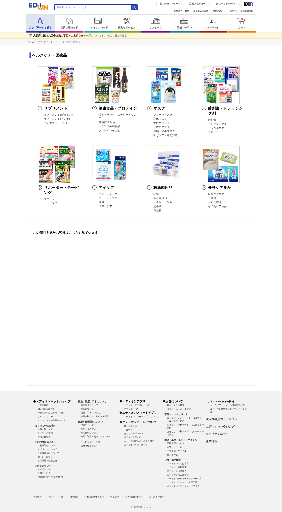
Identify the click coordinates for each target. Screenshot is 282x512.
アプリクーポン (131, 409)
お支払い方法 (44, 469)
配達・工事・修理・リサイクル (180, 439)
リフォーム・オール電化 (179, 409)
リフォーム (155, 23)
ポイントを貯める (132, 437)
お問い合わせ (219, 11)
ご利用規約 (43, 405)
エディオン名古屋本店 (178, 475)
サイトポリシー (45, 416)
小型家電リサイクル (177, 451)
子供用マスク (161, 127)
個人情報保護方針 (46, 409)
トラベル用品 (216, 128)
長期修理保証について (48, 453)
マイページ (213, 23)
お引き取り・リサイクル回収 (95, 416)
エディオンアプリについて (137, 405)
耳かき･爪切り (162, 198)
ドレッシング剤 (217, 123)
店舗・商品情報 (172, 460)
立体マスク (160, 118)
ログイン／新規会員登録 (241, 11)
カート (241, 23)
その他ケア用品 (217, 206)
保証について (87, 425)
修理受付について (89, 432)
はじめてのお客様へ (45, 425)
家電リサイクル (174, 447)
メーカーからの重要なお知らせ (53, 420)
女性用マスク (161, 122)
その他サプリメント (56, 122)
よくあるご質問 (200, 11)
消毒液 (157, 206)
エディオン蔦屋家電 (177, 467)
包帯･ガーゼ (215, 132)
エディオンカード (98, 23)
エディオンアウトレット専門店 (182, 482)
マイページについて (47, 449)
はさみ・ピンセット (165, 202)
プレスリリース (55, 497)
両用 (101, 202)
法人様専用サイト (200, 4)
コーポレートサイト (172, 4)
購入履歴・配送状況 (47, 460)
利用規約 (74, 497)
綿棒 (156, 193)
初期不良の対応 (88, 429)
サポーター (50, 199)
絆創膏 (212, 119)
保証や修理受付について (91, 421)
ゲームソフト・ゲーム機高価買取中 (227, 405)
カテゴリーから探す (40, 23)
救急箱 (157, 210)
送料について (44, 473)
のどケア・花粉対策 (165, 135)
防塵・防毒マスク (164, 131)
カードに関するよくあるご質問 (139, 441)
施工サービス (173, 454)
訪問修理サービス (175, 443)
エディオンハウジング (230, 4)
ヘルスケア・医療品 (70, 42)
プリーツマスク (162, 114)
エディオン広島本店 (177, 471)
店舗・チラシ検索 (175, 405)
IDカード (128, 429)
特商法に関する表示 (94, 497)
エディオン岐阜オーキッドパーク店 (184, 478)
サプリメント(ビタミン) (58, 114)
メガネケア (105, 206)
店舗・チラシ (184, 23)
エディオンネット (217, 433)
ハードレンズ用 (108, 198)
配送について (87, 409)
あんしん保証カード (133, 433)
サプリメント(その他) (57, 118)
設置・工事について (90, 412)
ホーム (31, 42)
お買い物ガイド (69, 23)
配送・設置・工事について (92, 401)
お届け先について (89, 405)
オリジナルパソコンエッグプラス (183, 486)
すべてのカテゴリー (47, 42)
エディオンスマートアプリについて (141, 416)
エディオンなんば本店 (178, 463)
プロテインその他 (109, 130)
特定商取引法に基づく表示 (50, 413)
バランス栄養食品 (109, 126)
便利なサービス (126, 23)
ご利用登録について (47, 445)
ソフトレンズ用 (108, 193)
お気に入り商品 (181, 11)
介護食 (212, 198)
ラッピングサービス (90, 442)
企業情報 (211, 441)
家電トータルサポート (176, 414)
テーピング (50, 203)
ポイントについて (46, 457)
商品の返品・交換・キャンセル (96, 436)
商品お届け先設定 (117, 35)
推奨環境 (114, 497)
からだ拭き (215, 202)
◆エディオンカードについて (138, 422)
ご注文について (43, 466)
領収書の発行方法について (50, 477)
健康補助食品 (107, 122)
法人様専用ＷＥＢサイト (221, 419)
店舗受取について (89, 446)
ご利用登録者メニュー (46, 442)
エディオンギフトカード (136, 445)
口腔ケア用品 (216, 193)
